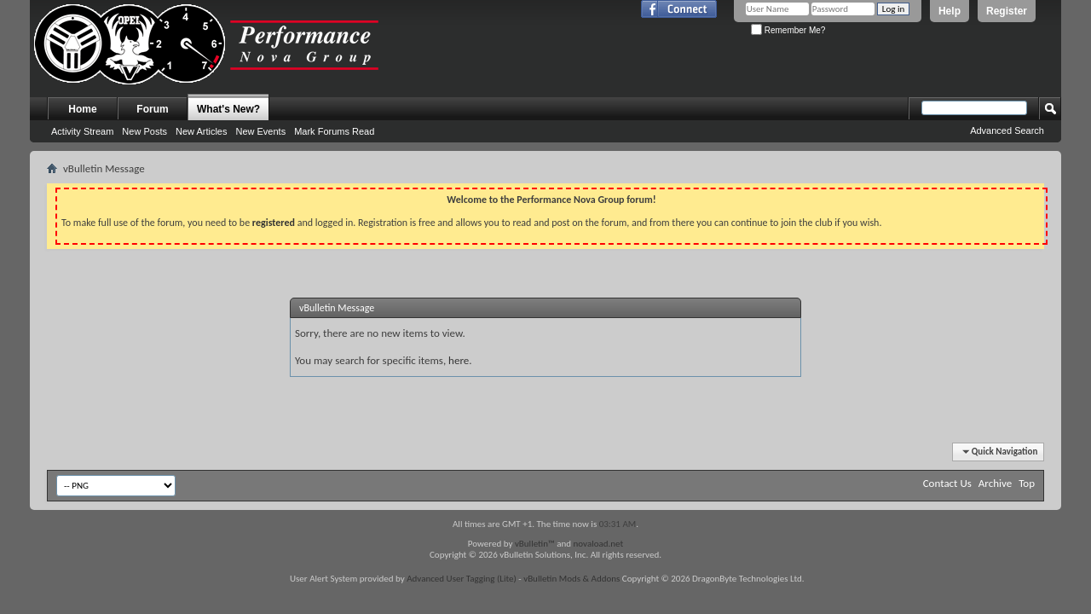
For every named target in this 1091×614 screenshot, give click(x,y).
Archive (995, 483)
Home (82, 109)
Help (949, 11)
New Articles (202, 131)
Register (1006, 11)
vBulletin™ (535, 543)
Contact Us (947, 483)
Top (1027, 483)
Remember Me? (788, 30)
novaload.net (599, 543)
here (458, 360)
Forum (152, 109)
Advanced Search (1007, 130)
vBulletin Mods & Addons (571, 578)
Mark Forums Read (334, 131)
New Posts (144, 131)
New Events (260, 131)
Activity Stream (82, 131)
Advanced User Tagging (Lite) (462, 578)
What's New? (228, 109)
